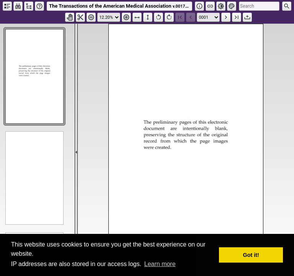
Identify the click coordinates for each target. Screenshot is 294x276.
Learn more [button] (160, 264)
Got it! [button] (251, 255)
